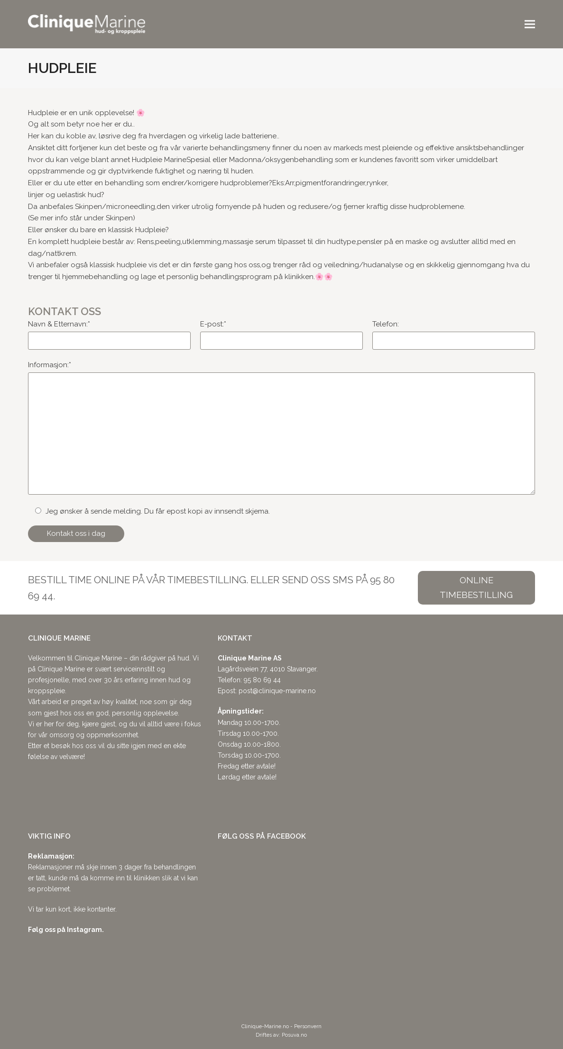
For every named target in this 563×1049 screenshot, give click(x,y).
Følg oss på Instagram (65, 930)
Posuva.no (294, 1035)
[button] (530, 24)
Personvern (308, 1026)
